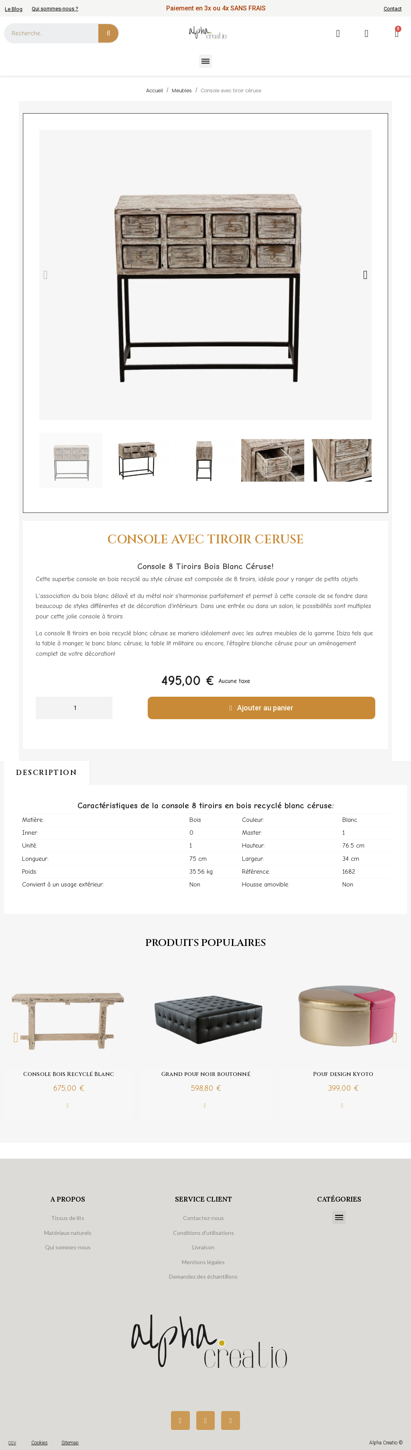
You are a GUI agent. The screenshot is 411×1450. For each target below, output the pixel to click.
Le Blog (13, 9)
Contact (393, 9)
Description (46, 772)
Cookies (39, 1443)
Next (395, 1037)
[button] (45, 275)
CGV (12, 1443)
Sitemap (70, 1443)
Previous (16, 1037)
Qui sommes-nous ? (55, 9)
